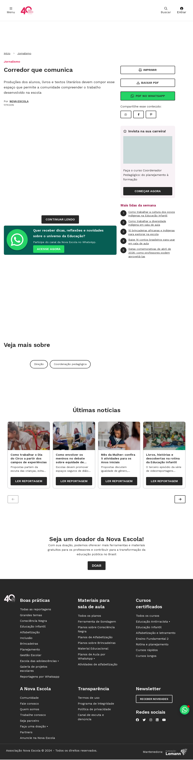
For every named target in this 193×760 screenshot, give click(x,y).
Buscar (166, 10)
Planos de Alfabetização (95, 638)
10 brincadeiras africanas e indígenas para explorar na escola (147, 232)
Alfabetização (30, 633)
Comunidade (29, 698)
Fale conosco (29, 704)
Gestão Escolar (30, 656)
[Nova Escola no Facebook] (137, 720)
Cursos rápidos (147, 651)
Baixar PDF (148, 82)
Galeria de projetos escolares (33, 669)
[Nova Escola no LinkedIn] (157, 720)
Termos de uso (89, 698)
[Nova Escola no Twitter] (144, 720)
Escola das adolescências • (39, 662)
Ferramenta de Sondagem (97, 622)
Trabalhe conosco (33, 716)
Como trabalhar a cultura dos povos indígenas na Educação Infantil (147, 213)
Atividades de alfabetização (97, 665)
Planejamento (30, 650)
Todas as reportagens (35, 610)
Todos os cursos (147, 616)
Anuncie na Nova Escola (37, 739)
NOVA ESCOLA (19, 101)
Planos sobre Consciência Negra (96, 630)
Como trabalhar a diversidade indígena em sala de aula (143, 222)
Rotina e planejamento (152, 645)
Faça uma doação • (34, 727)
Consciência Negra (33, 621)
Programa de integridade (96, 704)
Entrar (181, 10)
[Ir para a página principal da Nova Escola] (27, 10)
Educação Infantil (33, 627)
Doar (96, 566)
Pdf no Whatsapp (147, 96)
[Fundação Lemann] (176, 752)
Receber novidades (154, 699)
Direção (39, 364)
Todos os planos (89, 616)
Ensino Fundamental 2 (152, 639)
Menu (11, 10)
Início (7, 53)
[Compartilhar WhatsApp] (125, 114)
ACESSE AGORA (49, 249)
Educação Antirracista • (153, 622)
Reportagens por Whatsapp (39, 677)
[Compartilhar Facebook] (138, 114)
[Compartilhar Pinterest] (151, 114)
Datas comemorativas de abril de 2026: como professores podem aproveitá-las (145, 252)
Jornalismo (24, 53)
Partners (26, 733)
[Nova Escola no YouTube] (164, 720)
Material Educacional (93, 649)
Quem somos (29, 710)
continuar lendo (60, 219)
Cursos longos (146, 657)
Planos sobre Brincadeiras (97, 644)
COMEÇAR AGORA (148, 191)
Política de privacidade (94, 710)
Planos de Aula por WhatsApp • (91, 657)
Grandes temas (31, 616)
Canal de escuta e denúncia (91, 718)
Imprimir (148, 70)
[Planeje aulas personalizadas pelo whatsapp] (185, 710)
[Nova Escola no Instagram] (150, 720)
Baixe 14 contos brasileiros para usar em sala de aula (147, 241)
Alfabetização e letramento (155, 634)
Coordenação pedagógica (70, 364)
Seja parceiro (29, 721)
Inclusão (26, 639)
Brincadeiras (29, 644)
